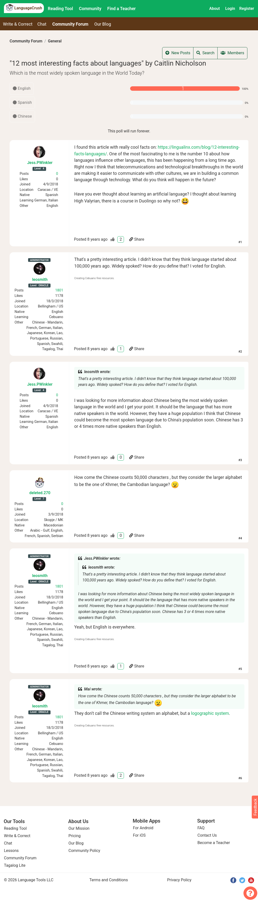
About (214, 8)
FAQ (201, 828)
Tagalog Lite (14, 865)
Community (90, 8)
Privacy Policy (179, 880)
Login (230, 8)
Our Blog (76, 843)
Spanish (22, 102)
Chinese (22, 116)
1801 (59, 290)
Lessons (11, 850)
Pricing (75, 835)
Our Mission (79, 828)
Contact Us (207, 835)
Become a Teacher (213, 842)
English (22, 88)
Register (246, 8)
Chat (42, 24)
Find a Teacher (121, 8)
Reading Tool (60, 8)
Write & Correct (18, 24)
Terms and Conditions (108, 880)
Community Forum (26, 41)
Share (136, 239)
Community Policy (84, 850)
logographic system (210, 713)
